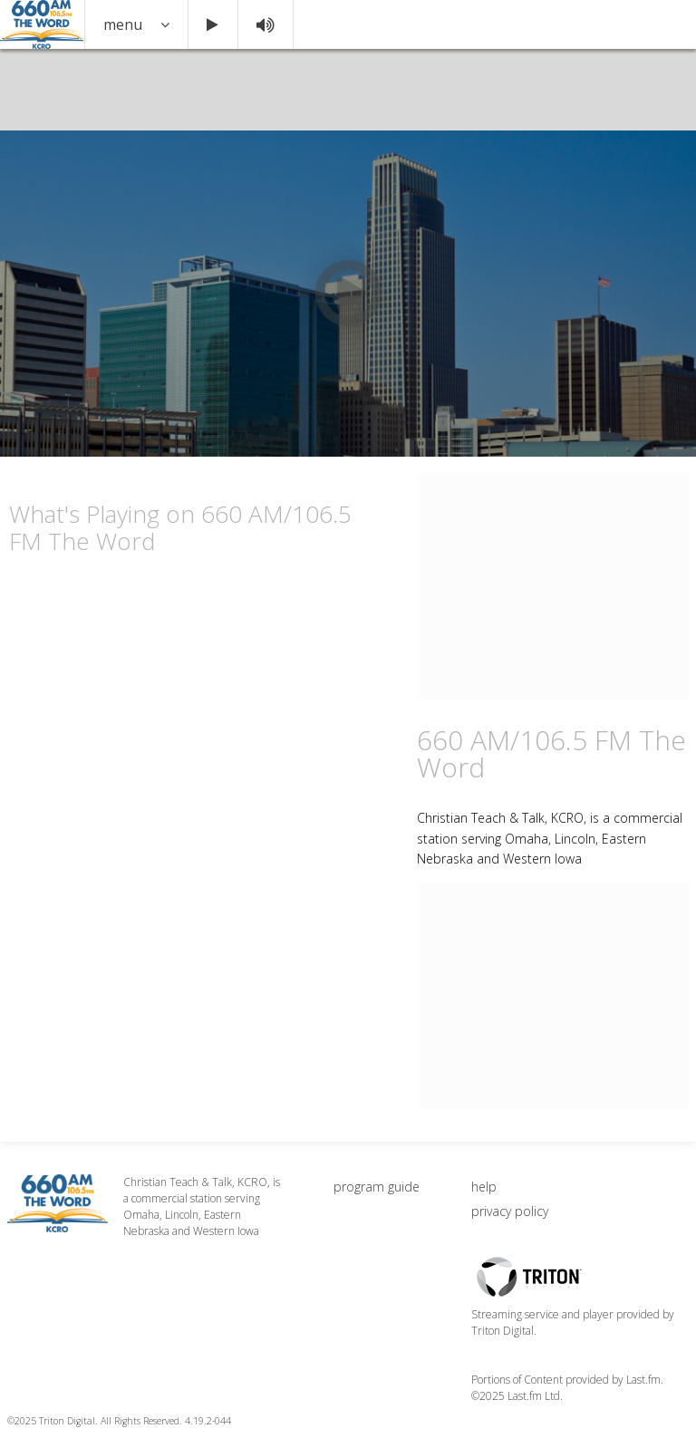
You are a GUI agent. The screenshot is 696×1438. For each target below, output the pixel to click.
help (484, 1186)
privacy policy (509, 1211)
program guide (377, 1186)
